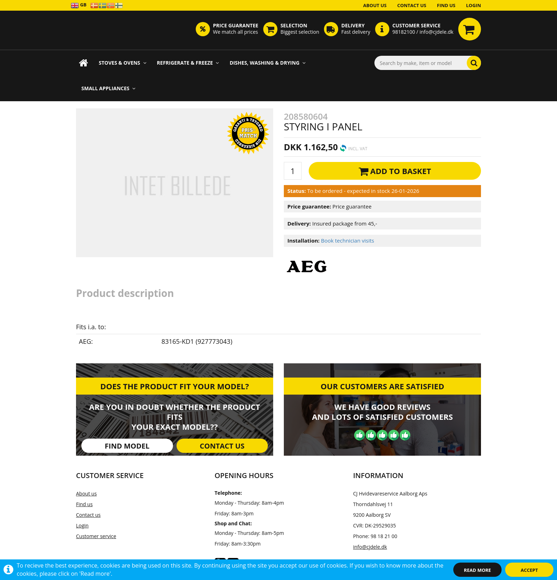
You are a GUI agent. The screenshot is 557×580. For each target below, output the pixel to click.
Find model (127, 446)
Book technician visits (347, 240)
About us (374, 5)
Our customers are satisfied (382, 386)
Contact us (411, 5)
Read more (477, 570)
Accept (529, 570)
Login (473, 5)
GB (79, 5)
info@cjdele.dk (370, 546)
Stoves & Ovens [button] (122, 62)
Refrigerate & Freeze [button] (188, 62)
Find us (446, 5)
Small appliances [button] (108, 88)
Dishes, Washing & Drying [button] (267, 62)
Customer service (96, 536)
